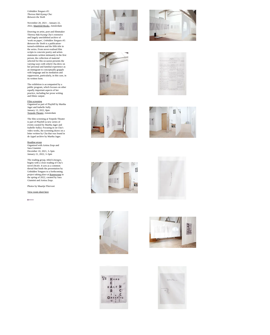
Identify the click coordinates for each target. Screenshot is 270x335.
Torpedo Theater (35, 113)
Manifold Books (42, 25)
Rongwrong (55, 174)
